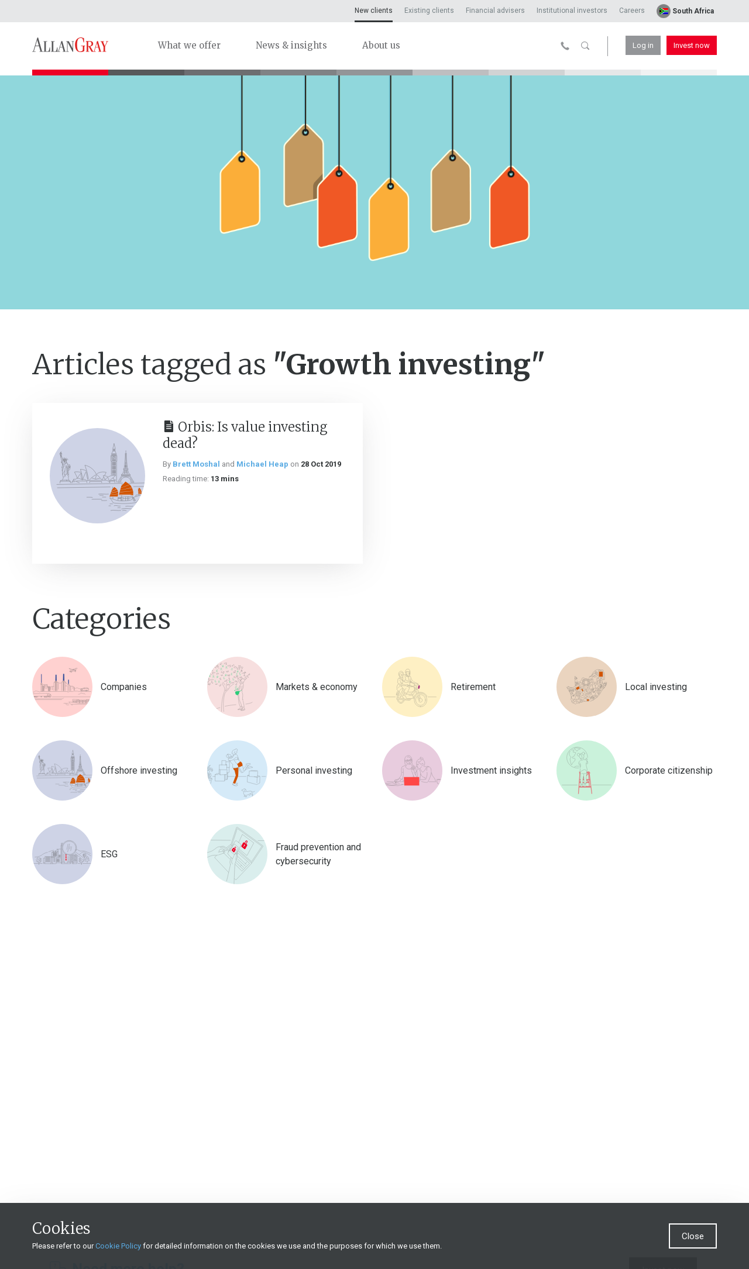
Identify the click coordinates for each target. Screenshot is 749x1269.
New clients (374, 10)
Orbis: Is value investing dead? (245, 435)
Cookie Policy (118, 1246)
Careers (632, 10)
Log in (643, 45)
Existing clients (429, 10)
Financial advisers (495, 10)
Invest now (692, 45)
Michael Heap (262, 464)
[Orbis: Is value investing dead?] (97, 475)
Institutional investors (572, 10)
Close (693, 1236)
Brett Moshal (196, 464)
